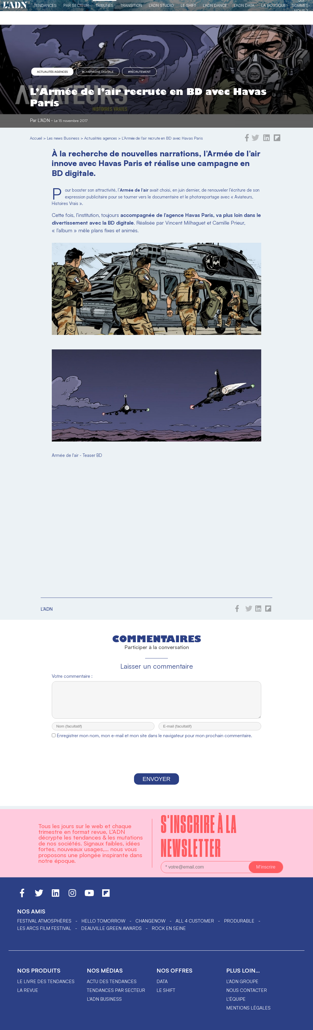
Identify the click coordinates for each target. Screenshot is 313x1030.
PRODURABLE (239, 923)
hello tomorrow (103, 923)
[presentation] (156, 762)
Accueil (36, 138)
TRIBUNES (105, 5)
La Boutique (273, 5)
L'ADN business (104, 1001)
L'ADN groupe (242, 983)
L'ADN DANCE (215, 5)
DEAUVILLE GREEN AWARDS (111, 930)
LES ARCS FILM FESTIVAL (44, 930)
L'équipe (236, 1001)
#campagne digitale (98, 71)
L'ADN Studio (161, 5)
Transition (131, 5)
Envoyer (156, 784)
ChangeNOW (150, 923)
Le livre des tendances (46, 983)
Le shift (165, 992)
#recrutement (139, 71)
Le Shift (188, 5)
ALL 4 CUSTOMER (195, 923)
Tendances (45, 5)
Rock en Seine (169, 930)
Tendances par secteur (116, 992)
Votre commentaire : (72, 676)
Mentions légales (248, 1010)
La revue (27, 992)
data (162, 983)
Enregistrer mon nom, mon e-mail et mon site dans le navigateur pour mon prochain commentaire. (154, 740)
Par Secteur (76, 5)
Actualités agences (52, 71)
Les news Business (63, 138)
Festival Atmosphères (44, 923)
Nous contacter (246, 992)
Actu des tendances (112, 983)
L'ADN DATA (244, 5)
